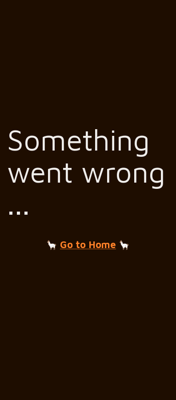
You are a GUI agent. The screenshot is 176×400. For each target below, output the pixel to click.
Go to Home (88, 244)
